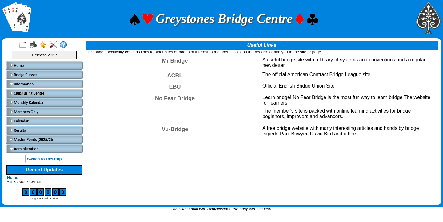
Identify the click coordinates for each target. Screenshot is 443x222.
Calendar (19, 121)
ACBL (175, 75)
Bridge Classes (23, 74)
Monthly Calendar (27, 102)
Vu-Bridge (175, 129)
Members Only (24, 111)
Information (22, 84)
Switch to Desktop (44, 159)
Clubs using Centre (27, 93)
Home (17, 65)
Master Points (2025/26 (31, 139)
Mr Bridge (175, 61)
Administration (24, 148)
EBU (175, 87)
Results (18, 130)
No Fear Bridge (175, 98)
